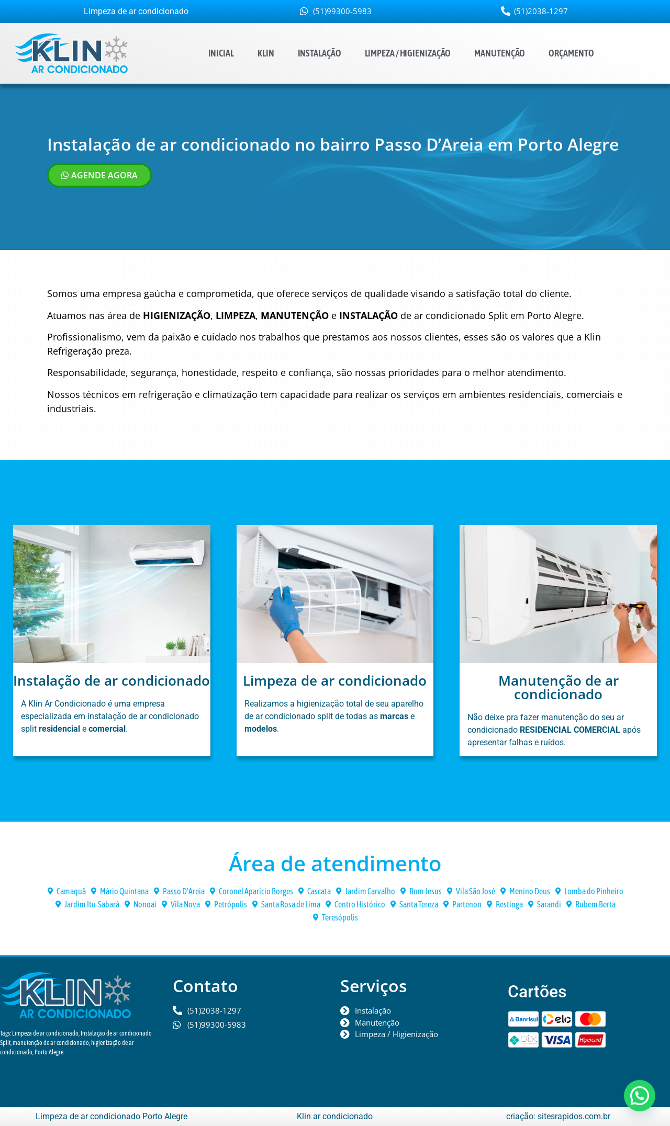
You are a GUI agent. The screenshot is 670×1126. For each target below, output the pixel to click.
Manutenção (499, 53)
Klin (266, 53)
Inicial (221, 53)
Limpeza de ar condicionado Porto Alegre (111, 1116)
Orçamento (571, 53)
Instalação (319, 53)
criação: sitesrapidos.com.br (558, 1116)
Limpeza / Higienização (408, 53)
